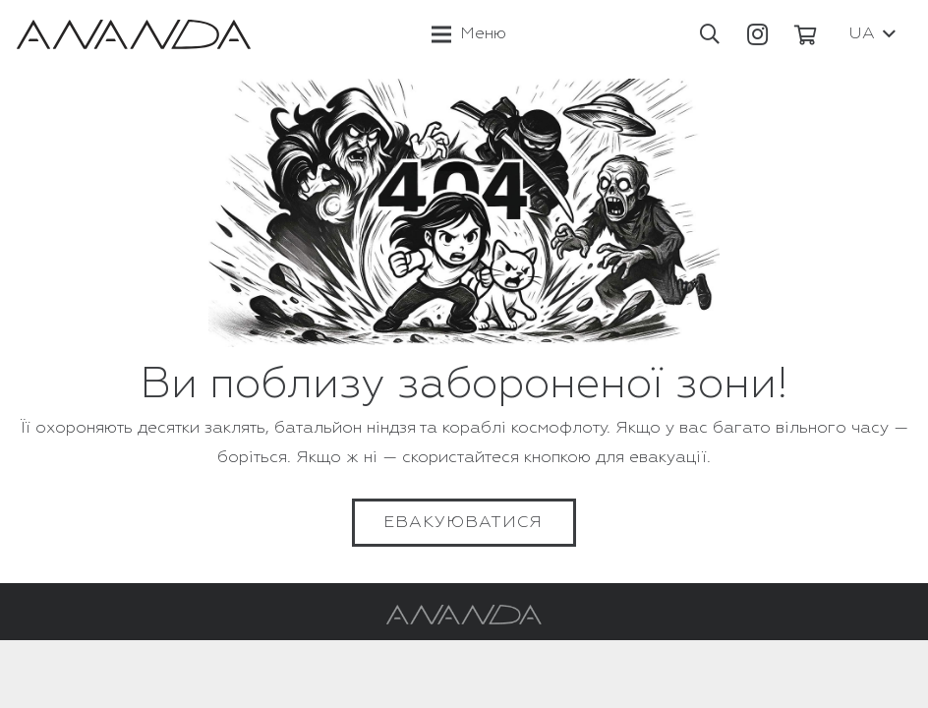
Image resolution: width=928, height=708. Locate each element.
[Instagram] (758, 34)
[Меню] (469, 34)
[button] (709, 34)
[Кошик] (806, 34)
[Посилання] (134, 34)
